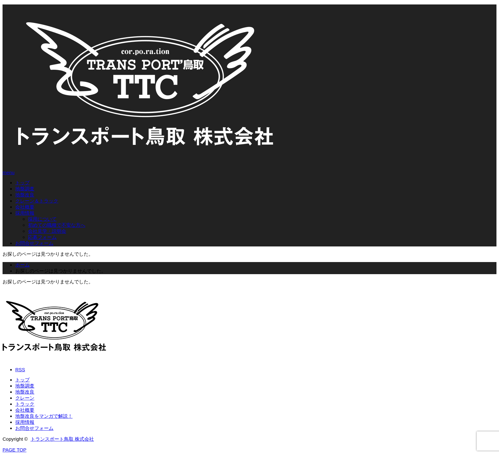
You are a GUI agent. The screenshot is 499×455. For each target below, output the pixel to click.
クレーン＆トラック (36, 200)
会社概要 (24, 207)
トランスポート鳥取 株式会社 (62, 439)
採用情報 (24, 213)
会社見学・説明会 (47, 231)
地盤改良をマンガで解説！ (44, 416)
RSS (20, 369)
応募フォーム (42, 237)
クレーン (24, 398)
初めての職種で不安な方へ (56, 225)
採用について (42, 219)
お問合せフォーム (34, 243)
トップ (22, 182)
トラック (24, 404)
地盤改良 (24, 194)
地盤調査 (24, 188)
